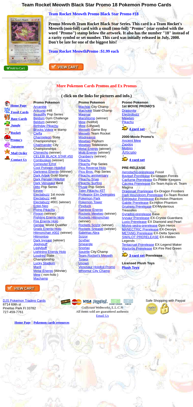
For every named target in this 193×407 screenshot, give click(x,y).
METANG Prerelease (137, 233)
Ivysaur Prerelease (135, 218)
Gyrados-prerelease (136, 214)
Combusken (42, 160)
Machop (84, 107)
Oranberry (85, 156)
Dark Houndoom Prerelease (142, 195)
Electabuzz (41, 194)
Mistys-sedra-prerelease (139, 225)
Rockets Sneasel (90, 229)
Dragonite (129, 110)
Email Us (102, 315)
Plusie (82, 187)
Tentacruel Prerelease (138, 244)
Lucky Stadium (44, 263)
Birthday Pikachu (45, 126)
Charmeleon (42, 137)
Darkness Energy (46, 171)
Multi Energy (87, 152)
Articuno (39, 110)
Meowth (84, 130)
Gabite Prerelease (135, 203)
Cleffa (37, 133)
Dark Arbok (41, 175)
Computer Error (44, 164)
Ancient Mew (131, 140)
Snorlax (84, 248)
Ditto (36, 187)
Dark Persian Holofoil (48, 179)
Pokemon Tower (90, 202)
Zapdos (127, 144)
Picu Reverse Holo (92, 168)
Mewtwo (84, 141)
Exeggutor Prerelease (138, 199)
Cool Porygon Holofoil (49, 168)
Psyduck (84, 206)
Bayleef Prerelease (136, 176)
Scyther (84, 240)
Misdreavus (86, 137)
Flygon (38, 213)
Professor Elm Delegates (96, 194)
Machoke (85, 110)
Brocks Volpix (43, 130)
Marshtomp (86, 118)
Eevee (38, 191)
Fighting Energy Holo (48, 217)
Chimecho (40, 152)
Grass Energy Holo (47, 229)
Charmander (42, 145)
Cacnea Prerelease (136, 183)
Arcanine (39, 107)
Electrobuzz (130, 114)
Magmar (84, 114)
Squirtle (84, 252)
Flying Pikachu (44, 210)
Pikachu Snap (88, 179)
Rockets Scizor (89, 225)
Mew (36, 275)
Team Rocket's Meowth (95, 255)
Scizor (83, 236)
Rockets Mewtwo (90, 213)
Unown (83, 263)
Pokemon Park (89, 198)
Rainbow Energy (90, 210)
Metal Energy (43, 271)
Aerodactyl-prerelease (138, 172)
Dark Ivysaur (42, 240)
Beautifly (39, 114)
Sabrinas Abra (88, 233)
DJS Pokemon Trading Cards (24, 300)
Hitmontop (40, 236)
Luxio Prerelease (134, 222)
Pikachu (84, 160)
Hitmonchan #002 (46, 233)
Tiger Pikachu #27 (91, 191)
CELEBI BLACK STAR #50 (53, 156)
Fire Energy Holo (45, 221)
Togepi (83, 259)
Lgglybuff (40, 248)
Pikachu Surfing (90, 183)
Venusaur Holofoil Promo (96, 267)
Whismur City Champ (94, 271)
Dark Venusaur (44, 183)
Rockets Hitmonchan (93, 217)
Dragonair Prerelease (138, 191)
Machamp (40, 278)
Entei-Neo (40, 206)
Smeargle (85, 244)
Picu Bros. (85, 171)
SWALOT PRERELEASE (140, 237)
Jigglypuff (40, 244)
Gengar (38, 225)
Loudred (39, 255)
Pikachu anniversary (93, 175)
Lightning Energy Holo (49, 252)
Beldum (39, 118)
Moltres (127, 148)
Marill (37, 267)
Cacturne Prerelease (137, 180)
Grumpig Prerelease (136, 206)
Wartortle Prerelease (137, 248)
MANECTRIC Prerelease (140, 229)
